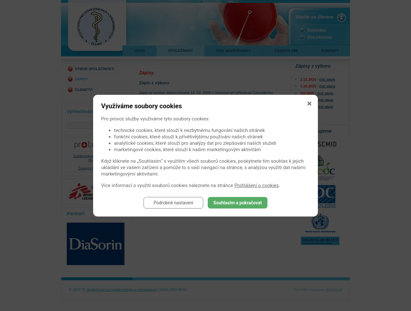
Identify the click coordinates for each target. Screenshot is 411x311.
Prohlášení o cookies (256, 185)
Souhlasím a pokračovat (238, 202)
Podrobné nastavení (173, 202)
